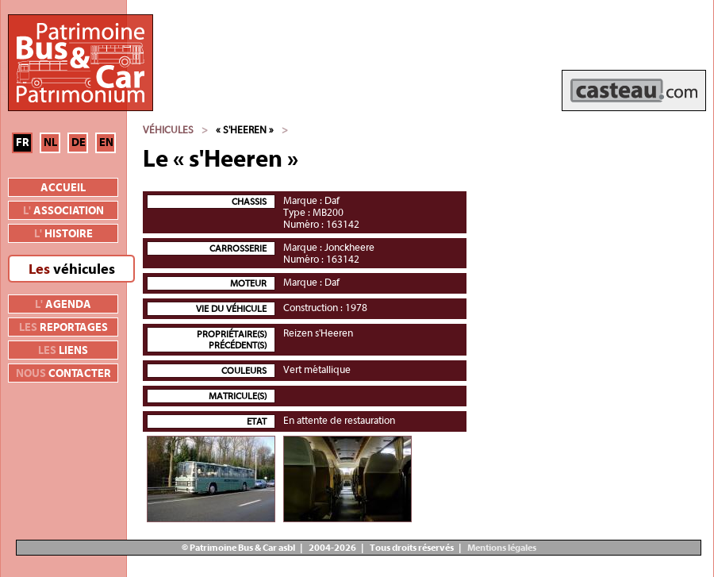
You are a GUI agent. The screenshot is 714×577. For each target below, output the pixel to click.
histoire (63, 234)
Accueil (63, 188)
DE (78, 143)
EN (106, 143)
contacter (63, 373)
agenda (63, 304)
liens (63, 350)
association (63, 211)
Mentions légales (501, 547)
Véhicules (168, 130)
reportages (63, 327)
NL (50, 143)
